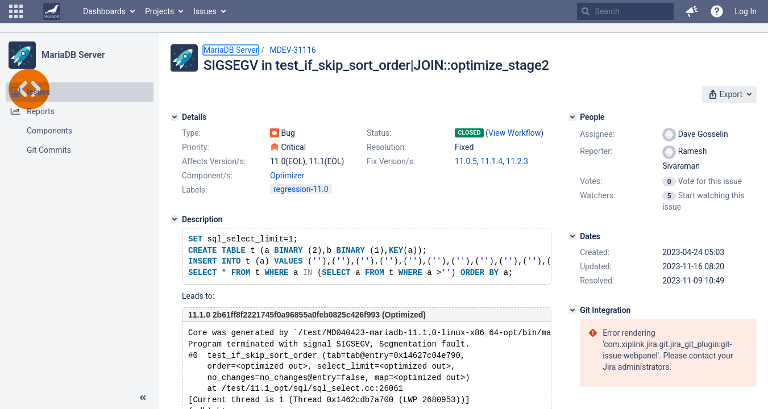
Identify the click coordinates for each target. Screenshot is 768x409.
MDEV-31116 (292, 50)
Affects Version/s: (214, 161)
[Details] (174, 117)
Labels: (194, 189)
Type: (191, 132)
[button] (16, 11)
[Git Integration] (572, 310)
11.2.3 (517, 161)
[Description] (174, 219)
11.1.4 (491, 161)
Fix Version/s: (391, 161)
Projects (159, 11)
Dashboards (104, 11)
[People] (572, 117)
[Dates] (572, 236)
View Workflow (514, 132)
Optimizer (287, 175)
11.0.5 (466, 161)
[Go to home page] (52, 11)
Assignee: (597, 134)
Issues (205, 11)
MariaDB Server (73, 54)
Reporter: (596, 151)
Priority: (195, 147)
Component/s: (207, 175)
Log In (746, 11)
